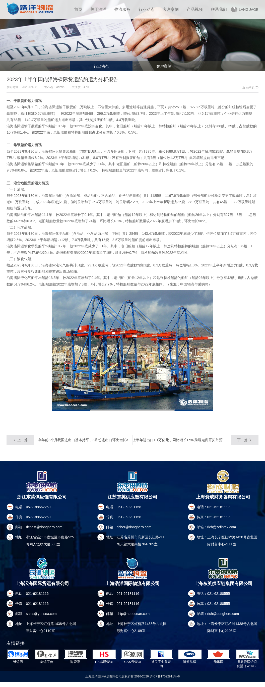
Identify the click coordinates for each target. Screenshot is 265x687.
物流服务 (122, 9)
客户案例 (171, 9)
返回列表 (250, 87)
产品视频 (195, 9)
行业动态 (147, 9)
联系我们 (219, 9)
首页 (78, 9)
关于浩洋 (98, 9)
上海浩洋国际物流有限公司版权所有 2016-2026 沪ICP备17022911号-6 (133, 681)
